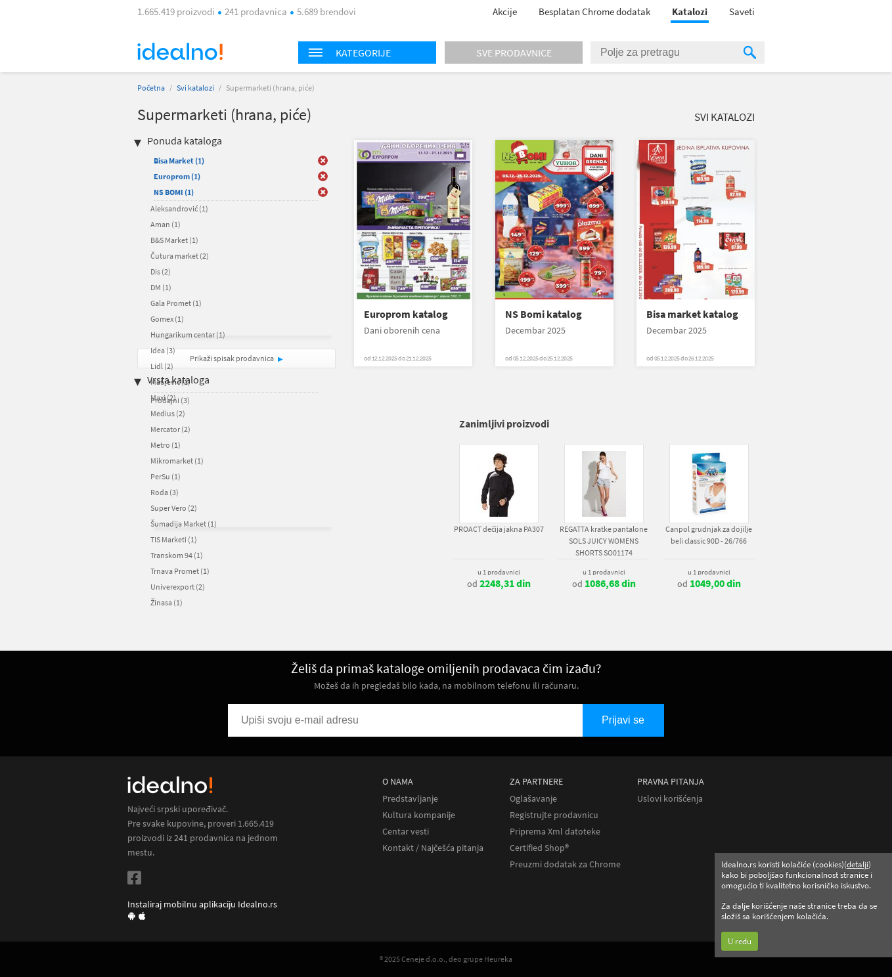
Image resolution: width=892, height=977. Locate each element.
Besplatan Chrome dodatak (594, 11)
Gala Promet (176, 303)
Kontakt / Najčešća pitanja (432, 848)
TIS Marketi (173, 539)
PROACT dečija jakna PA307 (499, 529)
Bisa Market (179, 160)
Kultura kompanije (418, 815)
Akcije (505, 11)
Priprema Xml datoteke (555, 831)
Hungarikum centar (187, 334)
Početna (151, 88)
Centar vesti (405, 831)
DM (160, 287)
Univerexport (177, 587)
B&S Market (174, 240)
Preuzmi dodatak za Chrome (565, 864)
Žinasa (166, 602)
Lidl (161, 366)
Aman (165, 224)
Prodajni (170, 400)
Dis (160, 271)
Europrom (177, 176)
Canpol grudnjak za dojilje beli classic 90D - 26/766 (708, 535)
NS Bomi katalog (543, 314)
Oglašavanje (533, 798)
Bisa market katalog (692, 314)
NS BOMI (174, 192)
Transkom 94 (176, 555)
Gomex (167, 319)
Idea (162, 350)
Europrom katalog (406, 314)
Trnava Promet (180, 571)
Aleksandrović (179, 208)
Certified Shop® (539, 848)
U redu (739, 941)
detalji (857, 864)
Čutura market (179, 256)
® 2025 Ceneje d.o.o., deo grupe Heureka (446, 959)
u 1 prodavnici (499, 571)
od (499, 584)
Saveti (742, 11)
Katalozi (689, 11)
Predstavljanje (410, 798)
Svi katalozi (195, 88)
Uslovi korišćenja (670, 798)
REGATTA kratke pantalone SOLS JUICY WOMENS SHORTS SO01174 (604, 540)
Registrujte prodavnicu (554, 815)
